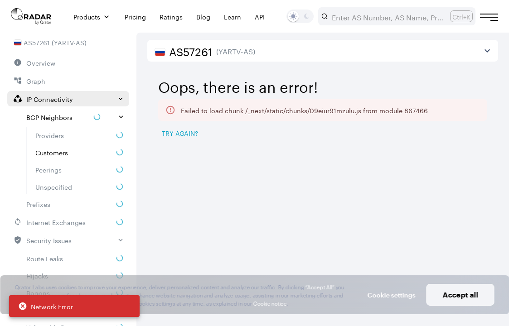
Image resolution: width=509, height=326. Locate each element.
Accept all (460, 294)
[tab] (172, 157)
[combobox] (387, 16)
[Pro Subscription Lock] (228, 187)
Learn (232, 16)
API (260, 16)
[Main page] (31, 16)
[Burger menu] (489, 17)
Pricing (135, 16)
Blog (203, 16)
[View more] (487, 50)
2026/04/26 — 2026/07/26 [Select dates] (436, 77)
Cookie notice (269, 302)
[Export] (475, 133)
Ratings (171, 16)
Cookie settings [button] (392, 295)
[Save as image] (414, 133)
